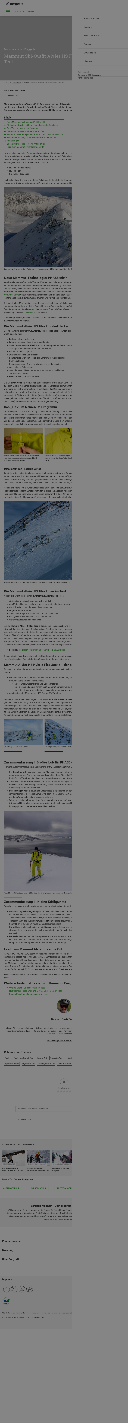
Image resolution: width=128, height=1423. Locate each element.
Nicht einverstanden (38, 28)
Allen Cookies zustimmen (89, 28)
